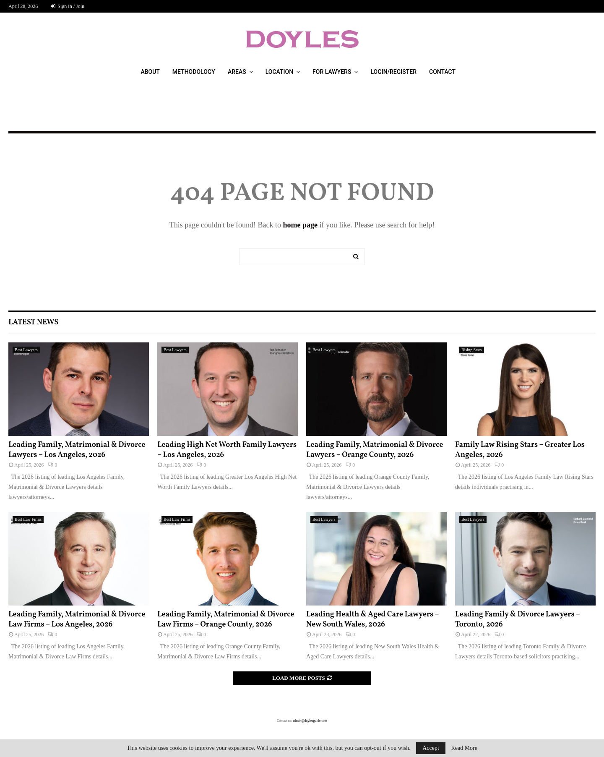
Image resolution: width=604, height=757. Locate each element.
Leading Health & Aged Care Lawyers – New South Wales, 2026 (372, 619)
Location (279, 71)
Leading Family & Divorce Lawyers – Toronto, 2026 (517, 619)
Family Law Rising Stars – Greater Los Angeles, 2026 (520, 450)
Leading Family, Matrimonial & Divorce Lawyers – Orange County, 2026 (374, 450)
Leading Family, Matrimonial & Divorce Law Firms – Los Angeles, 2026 (76, 619)
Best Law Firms (28, 519)
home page (300, 225)
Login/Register (393, 71)
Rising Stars (471, 349)
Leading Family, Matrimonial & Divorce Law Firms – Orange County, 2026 (225, 619)
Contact (442, 71)
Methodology (193, 71)
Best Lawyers (26, 349)
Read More (464, 748)
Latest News (33, 322)
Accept (430, 748)
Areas (237, 71)
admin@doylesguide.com (310, 721)
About (150, 71)
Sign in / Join (67, 6)
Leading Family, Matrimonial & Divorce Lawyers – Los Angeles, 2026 (76, 450)
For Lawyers (331, 71)
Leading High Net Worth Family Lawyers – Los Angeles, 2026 (227, 450)
